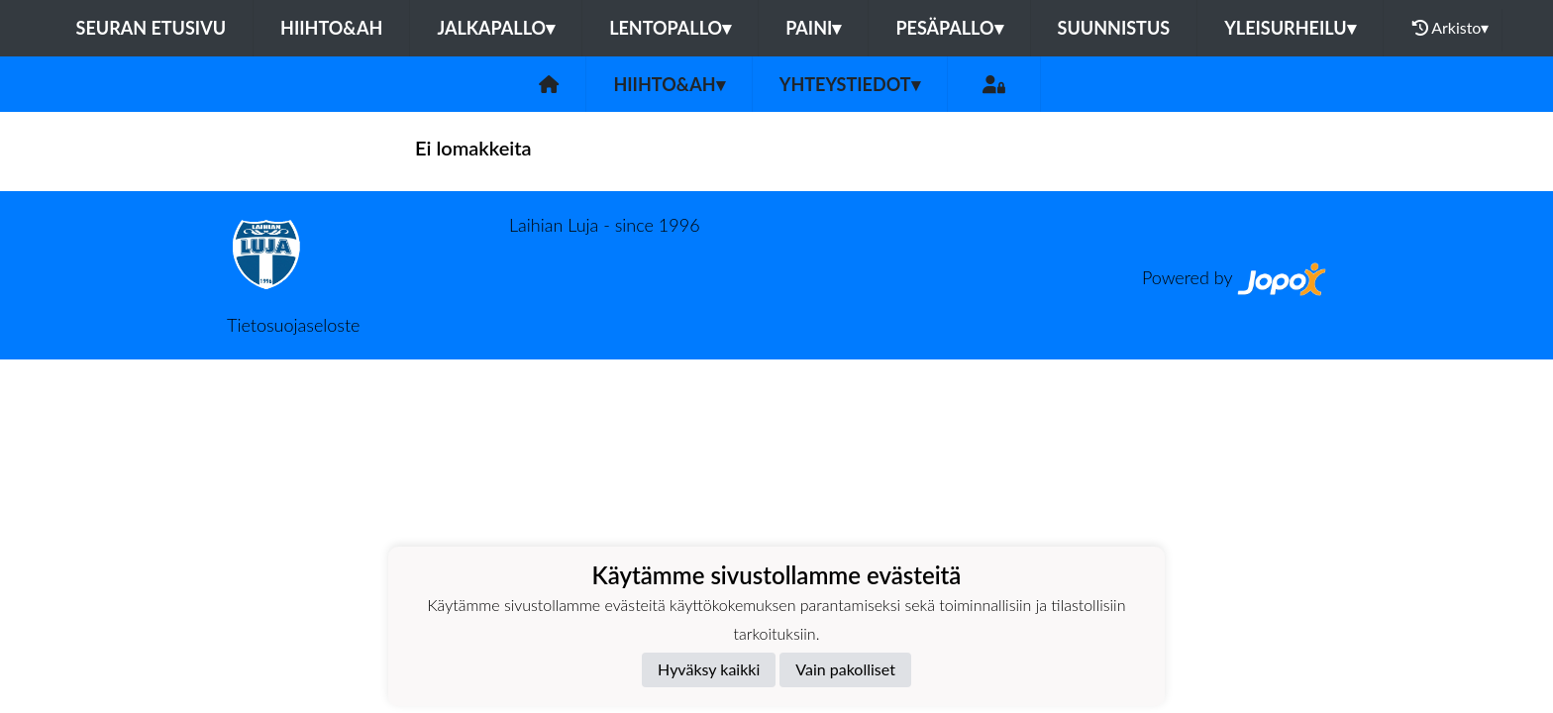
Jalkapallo (496, 28)
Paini (813, 28)
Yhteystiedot (849, 84)
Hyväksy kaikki (709, 669)
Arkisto (1451, 28)
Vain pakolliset (845, 669)
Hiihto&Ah (331, 28)
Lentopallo (670, 28)
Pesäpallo (948, 28)
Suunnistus (1114, 28)
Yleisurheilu (1289, 28)
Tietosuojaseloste (293, 325)
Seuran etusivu (151, 28)
